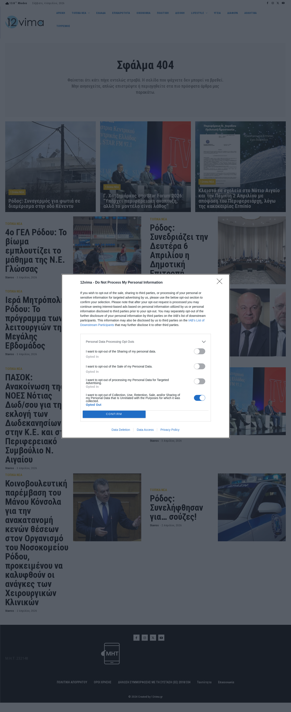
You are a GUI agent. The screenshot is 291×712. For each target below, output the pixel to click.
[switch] (199, 351)
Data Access (145, 429)
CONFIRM (114, 414)
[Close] (221, 283)
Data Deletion (121, 429)
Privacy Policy (169, 429)
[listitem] (145, 341)
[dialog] (145, 356)
